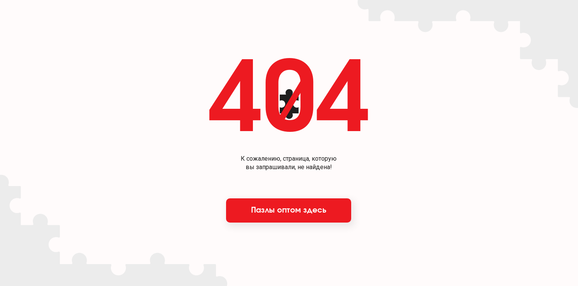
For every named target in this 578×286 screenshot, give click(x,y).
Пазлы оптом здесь (288, 210)
